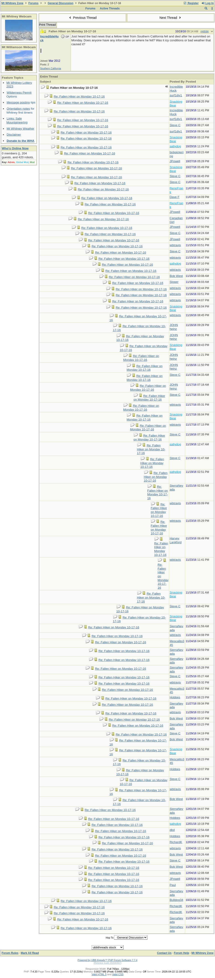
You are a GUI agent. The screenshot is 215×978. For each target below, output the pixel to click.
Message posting (18, 102)
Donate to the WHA (20, 140)
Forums (33, 3)
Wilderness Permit (19, 92)
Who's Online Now (15, 148)
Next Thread (170, 18)
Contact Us (164, 953)
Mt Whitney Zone (12, 3)
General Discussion (60, 3)
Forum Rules (10, 953)
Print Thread (47, 24)
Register (190, 3)
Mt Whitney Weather (20, 128)
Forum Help (181, 953)
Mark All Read (30, 953)
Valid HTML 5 (99, 974)
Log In (207, 3)
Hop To (110, 937)
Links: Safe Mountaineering (17, 120)
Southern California (50, 68)
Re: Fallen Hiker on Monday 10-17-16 (79, 96)
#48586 (205, 31)
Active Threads (110, 8)
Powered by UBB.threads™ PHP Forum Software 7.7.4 (107, 960)
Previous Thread (82, 18)
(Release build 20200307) (107, 962)
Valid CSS (117, 974)
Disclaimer (14, 134)
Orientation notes (18, 108)
